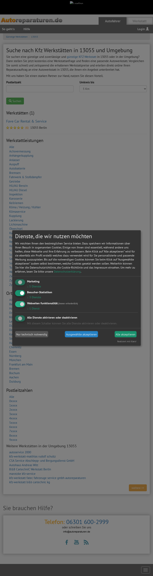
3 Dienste (34, 297)
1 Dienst (33, 308)
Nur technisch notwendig (31, 334)
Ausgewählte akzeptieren (81, 334)
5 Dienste (34, 286)
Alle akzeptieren (125, 334)
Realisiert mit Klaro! (126, 341)
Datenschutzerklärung (67, 271)
